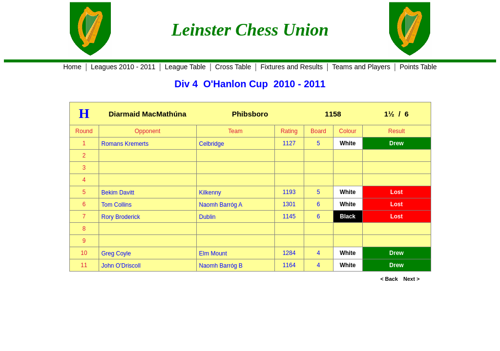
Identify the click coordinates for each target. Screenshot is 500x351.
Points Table (418, 67)
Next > (411, 279)
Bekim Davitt (118, 192)
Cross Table (233, 67)
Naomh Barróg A (221, 204)
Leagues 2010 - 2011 (123, 67)
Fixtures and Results (291, 67)
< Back (389, 279)
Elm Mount (213, 253)
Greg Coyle (116, 253)
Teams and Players (361, 67)
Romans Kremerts (125, 143)
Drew (396, 143)
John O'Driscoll (121, 265)
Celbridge (211, 143)
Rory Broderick (121, 217)
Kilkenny (210, 192)
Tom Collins (117, 204)
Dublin (207, 217)
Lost (396, 192)
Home (72, 67)
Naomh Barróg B (221, 265)
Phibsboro (250, 114)
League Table (185, 67)
